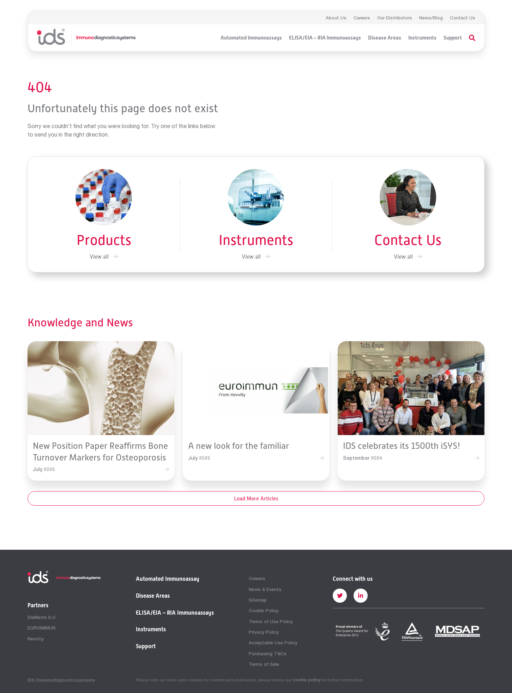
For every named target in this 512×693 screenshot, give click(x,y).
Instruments (422, 38)
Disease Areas (384, 38)
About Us (336, 17)
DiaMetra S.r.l (41, 617)
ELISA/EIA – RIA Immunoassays (325, 38)
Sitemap (258, 599)
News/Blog (431, 17)
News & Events (265, 589)
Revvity (36, 638)
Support (453, 38)
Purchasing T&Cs (268, 653)
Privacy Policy (264, 631)
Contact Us (462, 17)
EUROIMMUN (41, 627)
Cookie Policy (263, 610)
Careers (362, 17)
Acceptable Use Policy (273, 642)
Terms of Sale (264, 664)
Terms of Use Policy (271, 621)
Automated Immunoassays (251, 38)
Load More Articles (256, 498)
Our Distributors (394, 17)
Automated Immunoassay (167, 579)
